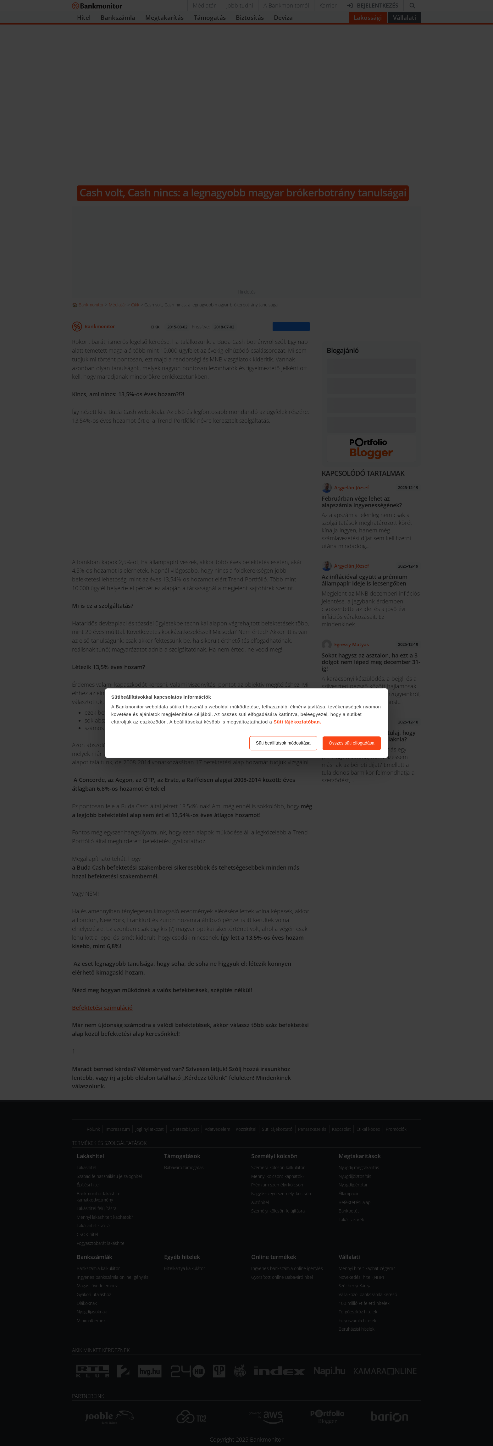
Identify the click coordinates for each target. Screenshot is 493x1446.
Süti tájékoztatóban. (297, 722)
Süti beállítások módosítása (283, 742)
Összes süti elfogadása (351, 742)
